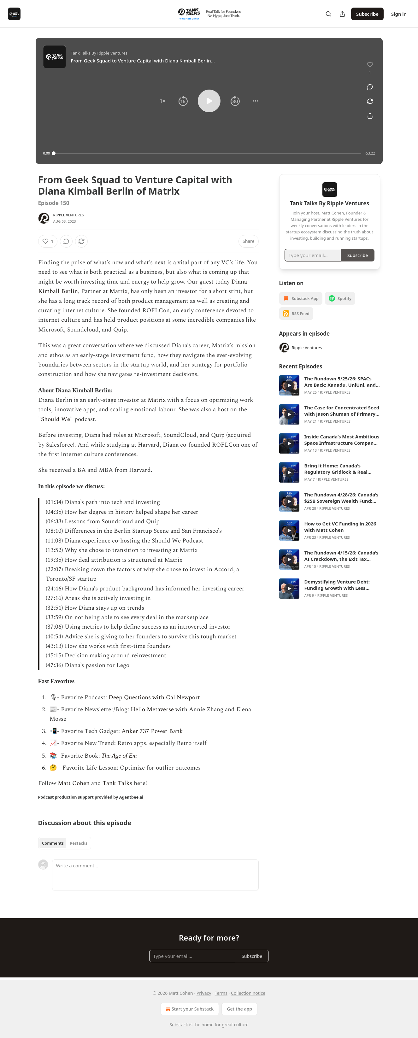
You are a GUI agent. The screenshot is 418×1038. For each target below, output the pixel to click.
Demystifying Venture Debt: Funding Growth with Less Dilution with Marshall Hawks (339, 584)
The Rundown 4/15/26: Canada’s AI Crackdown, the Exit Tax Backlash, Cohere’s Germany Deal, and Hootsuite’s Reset (341, 555)
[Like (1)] (48, 241)
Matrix (118, 291)
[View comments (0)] (370, 86)
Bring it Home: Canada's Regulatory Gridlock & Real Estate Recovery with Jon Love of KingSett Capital (339, 468)
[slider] (207, 153)
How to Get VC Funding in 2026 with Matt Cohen (340, 526)
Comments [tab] (53, 843)
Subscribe (367, 14)
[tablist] (64, 843)
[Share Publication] (342, 14)
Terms (221, 993)
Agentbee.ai (130, 797)
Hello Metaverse (152, 709)
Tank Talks (117, 783)
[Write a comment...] (155, 875)
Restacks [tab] (78, 843)
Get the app (239, 1009)
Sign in (399, 14)
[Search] (328, 14)
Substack (178, 1025)
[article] (330, 385)
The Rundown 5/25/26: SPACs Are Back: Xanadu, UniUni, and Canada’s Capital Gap (340, 381)
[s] (289, 385)
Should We (55, 419)
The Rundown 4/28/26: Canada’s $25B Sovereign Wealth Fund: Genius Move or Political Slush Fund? (341, 497)
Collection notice (248, 993)
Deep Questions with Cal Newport (154, 697)
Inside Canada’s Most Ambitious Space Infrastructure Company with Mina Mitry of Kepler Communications (342, 439)
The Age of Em (119, 755)
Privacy (204, 993)
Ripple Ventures (68, 215)
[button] (162, 101)
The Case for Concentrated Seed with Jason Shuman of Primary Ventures (342, 410)
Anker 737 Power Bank (152, 731)
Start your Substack (189, 1009)
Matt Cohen (73, 783)
